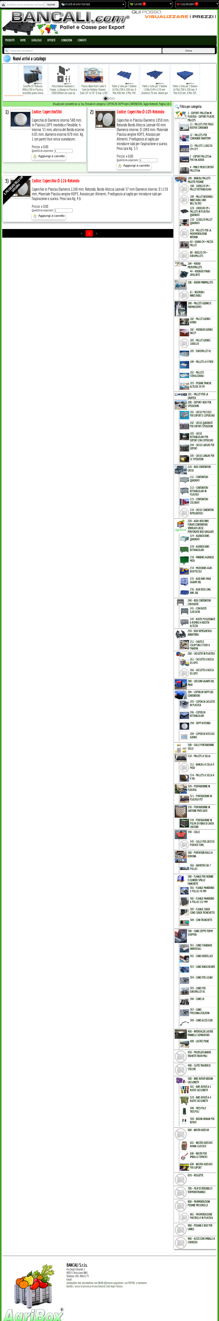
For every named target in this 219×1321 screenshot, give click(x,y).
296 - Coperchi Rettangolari (197, 714)
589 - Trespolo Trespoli (198, 1109)
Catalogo (36, 40)
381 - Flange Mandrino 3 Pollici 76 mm (202, 889)
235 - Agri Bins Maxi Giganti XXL (200, 580)
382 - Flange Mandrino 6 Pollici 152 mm (202, 900)
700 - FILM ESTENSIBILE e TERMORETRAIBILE (200, 1190)
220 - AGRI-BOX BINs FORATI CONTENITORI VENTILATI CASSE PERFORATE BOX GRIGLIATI (201, 526)
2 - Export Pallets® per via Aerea (200, 158)
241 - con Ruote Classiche (198, 610)
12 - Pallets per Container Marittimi (200, 136)
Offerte (51, 40)
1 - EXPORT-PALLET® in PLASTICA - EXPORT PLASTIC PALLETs (201, 116)
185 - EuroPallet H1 (200, 351)
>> (96, 233)
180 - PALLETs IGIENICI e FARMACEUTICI (199, 305)
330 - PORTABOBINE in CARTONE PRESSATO (199, 808)
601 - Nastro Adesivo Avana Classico (201, 1144)
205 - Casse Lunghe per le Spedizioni (202, 457)
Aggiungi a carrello (49, 156)
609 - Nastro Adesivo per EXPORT (201, 1166)
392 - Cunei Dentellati (201, 956)
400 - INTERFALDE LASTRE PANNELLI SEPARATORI (200, 1033)
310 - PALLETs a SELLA (199, 756)
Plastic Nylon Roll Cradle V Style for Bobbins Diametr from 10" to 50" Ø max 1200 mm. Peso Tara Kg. (93, 85)
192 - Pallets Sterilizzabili (197, 374)
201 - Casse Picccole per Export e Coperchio (202, 413)
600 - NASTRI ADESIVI (198, 1130)
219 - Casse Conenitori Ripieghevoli (202, 511)
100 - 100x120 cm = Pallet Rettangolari (200, 187)
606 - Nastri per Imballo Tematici (198, 1155)
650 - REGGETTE (195, 1175)
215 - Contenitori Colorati (199, 500)
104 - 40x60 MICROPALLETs (195, 265)
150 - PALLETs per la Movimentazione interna (200, 234)
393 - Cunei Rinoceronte (202, 966)
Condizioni (66, 40)
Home (23, 40)
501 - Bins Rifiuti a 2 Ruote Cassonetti (200, 1088)
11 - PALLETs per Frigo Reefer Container (201, 126)
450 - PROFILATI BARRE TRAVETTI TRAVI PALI (199, 1054)
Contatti (82, 40)
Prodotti (9, 40)
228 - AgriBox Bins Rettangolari (199, 548)
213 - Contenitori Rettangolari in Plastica (199, 491)
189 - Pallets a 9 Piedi (201, 361)
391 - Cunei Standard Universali (201, 947)
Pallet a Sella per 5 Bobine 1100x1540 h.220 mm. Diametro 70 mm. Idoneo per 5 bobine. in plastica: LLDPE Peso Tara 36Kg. (154, 87)
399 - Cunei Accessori (201, 1020)
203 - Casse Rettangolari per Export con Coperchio (201, 437)
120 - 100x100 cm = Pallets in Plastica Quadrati (200, 211)
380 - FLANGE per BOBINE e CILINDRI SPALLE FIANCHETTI (200, 880)
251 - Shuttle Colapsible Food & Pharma (200, 645)
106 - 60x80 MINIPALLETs (200, 282)
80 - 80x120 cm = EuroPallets (198, 254)
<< (81, 233)
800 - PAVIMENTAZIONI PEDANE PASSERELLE (199, 1203)
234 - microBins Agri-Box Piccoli (201, 569)
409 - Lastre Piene (199, 1041)
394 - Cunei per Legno (201, 977)
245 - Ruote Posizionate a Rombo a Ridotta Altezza (202, 622)
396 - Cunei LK (197, 999)
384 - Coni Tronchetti (201, 920)
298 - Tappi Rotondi (200, 723)
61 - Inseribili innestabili (197, 293)
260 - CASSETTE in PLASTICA (201, 653)
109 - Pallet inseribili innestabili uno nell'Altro (201, 200)
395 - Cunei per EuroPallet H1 (198, 990)
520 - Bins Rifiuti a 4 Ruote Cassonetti (200, 1099)
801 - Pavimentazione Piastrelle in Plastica (201, 1216)
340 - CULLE (194, 832)
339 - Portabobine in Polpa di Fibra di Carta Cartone (202, 823)
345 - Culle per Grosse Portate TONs (202, 843)
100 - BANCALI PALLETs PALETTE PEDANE (199, 180)
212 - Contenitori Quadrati (199, 478)
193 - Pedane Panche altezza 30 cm (200, 384)
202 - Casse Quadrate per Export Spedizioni (201, 424)
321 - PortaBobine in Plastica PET (201, 797)
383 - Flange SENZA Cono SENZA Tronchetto (202, 911)
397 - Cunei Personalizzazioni (199, 1011)
